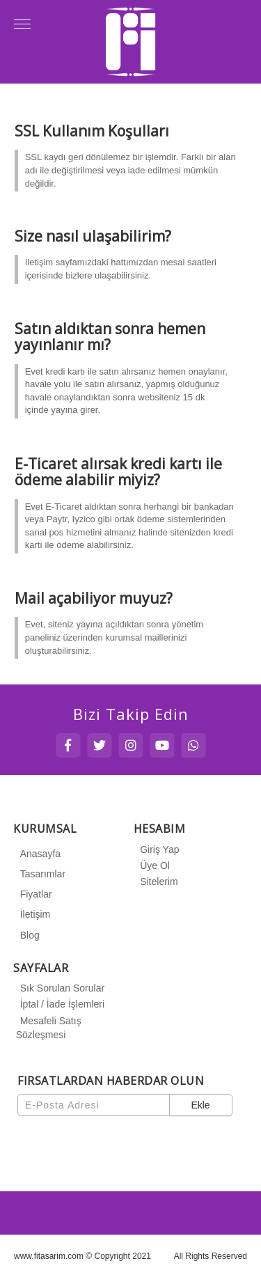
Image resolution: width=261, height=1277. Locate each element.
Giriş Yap (157, 849)
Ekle (200, 1105)
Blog (28, 935)
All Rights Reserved (210, 1256)
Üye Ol (153, 865)
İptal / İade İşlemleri (60, 1004)
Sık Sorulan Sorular (60, 988)
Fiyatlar (34, 894)
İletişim (33, 914)
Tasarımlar (40, 873)
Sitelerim (156, 881)
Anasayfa (38, 853)
